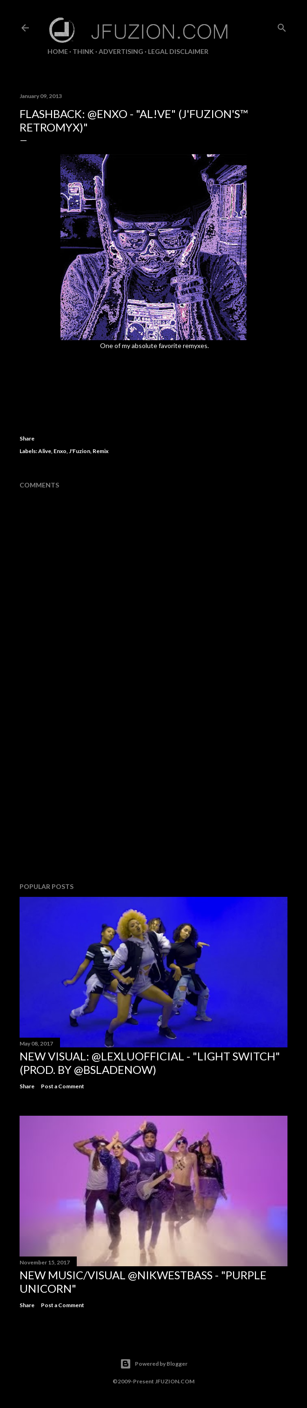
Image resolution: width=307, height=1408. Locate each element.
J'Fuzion (79, 450)
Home (57, 51)
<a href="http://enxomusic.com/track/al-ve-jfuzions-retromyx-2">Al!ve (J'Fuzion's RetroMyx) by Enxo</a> (153, 374)
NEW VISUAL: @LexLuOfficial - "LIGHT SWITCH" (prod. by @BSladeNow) (150, 1062)
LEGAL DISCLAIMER (178, 51)
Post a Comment (62, 1086)
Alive (44, 450)
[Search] (281, 26)
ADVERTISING (121, 51)
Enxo (60, 450)
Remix (100, 450)
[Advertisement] (153, 794)
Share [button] (27, 438)
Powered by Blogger (153, 1363)
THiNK (83, 51)
